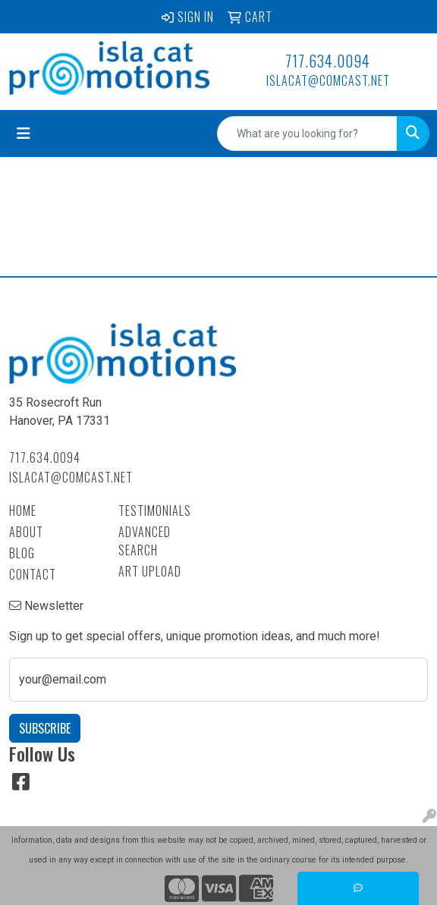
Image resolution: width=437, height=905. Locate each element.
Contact (32, 574)
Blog (22, 553)
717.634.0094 (327, 60)
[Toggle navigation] (23, 133)
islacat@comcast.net (328, 80)
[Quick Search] (307, 133)
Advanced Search (144, 541)
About (26, 532)
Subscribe (45, 728)
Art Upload (149, 571)
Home (22, 510)
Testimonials (154, 510)
